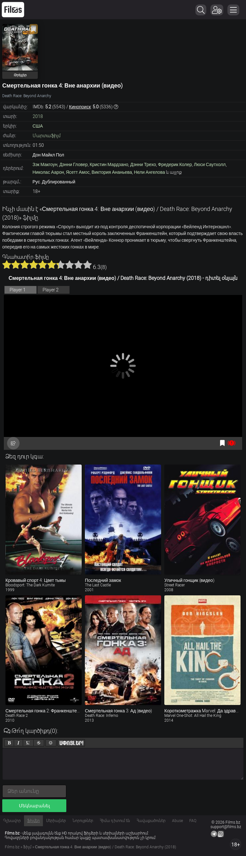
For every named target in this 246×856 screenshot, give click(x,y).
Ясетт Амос (78, 172)
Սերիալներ (56, 820)
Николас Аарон (48, 172)
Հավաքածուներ (151, 820)
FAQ (192, 820)
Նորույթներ (82, 820)
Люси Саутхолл (210, 164)
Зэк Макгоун (45, 164)
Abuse (177, 820)
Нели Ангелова (149, 172)
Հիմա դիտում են (115, 820)
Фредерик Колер (175, 164)
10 (87, 264)
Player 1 (18, 289)
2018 (38, 116)
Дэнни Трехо (143, 164)
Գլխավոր (12, 820)
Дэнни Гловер (73, 164)
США (38, 126)
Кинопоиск (80, 106)
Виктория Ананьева (112, 172)
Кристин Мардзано (109, 164)
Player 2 (51, 289)
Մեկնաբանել (34, 805)
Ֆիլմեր (33, 820)
